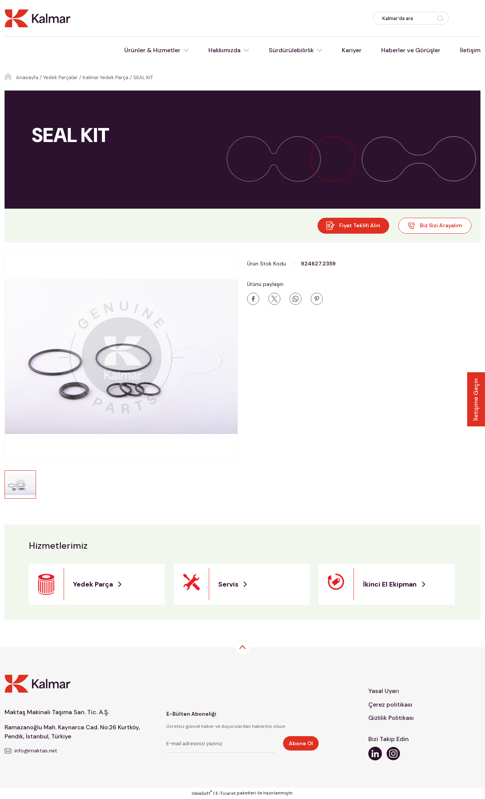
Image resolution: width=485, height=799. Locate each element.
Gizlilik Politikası (391, 718)
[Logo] (37, 18)
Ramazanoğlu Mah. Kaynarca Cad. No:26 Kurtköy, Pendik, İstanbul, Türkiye (74, 731)
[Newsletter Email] (221, 745)
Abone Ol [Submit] (301, 743)
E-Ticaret (226, 794)
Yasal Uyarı (383, 691)
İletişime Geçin (476, 399)
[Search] (411, 18)
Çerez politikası (390, 704)
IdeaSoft (202, 793)
